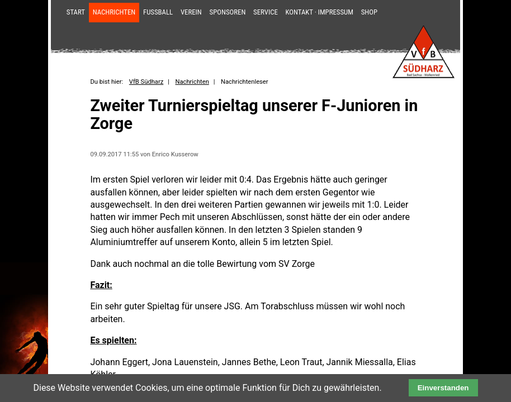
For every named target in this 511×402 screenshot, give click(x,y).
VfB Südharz (146, 81)
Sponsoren (228, 12)
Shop (369, 12)
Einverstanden (443, 388)
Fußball (158, 12)
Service (265, 12)
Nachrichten (114, 12)
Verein (191, 12)
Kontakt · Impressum (319, 12)
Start (76, 12)
